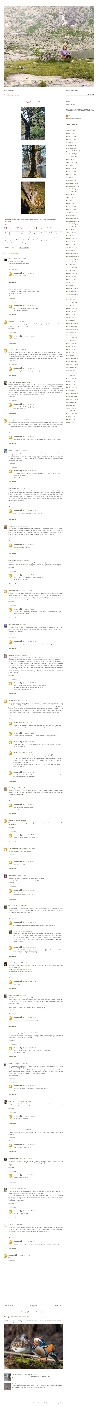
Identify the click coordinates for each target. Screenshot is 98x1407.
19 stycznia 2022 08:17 (20, 350)
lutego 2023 (69, 244)
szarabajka (11, 420)
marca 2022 (69, 276)
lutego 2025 (69, 174)
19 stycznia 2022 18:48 (20, 700)
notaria (10, 700)
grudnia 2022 (70, 250)
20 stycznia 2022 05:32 (29, 470)
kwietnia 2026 (70, 133)
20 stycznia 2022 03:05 (20, 963)
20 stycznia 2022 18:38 (25, 1158)
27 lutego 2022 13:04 (24, 1255)
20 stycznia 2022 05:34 (29, 544)
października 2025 (71, 151)
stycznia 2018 (70, 422)
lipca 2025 (69, 159)
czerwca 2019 (70, 373)
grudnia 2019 (70, 355)
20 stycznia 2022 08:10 (25, 752)
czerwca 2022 (70, 268)
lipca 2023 (69, 230)
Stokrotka (16, 273)
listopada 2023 (70, 218)
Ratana (10, 963)
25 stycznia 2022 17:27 (29, 1241)
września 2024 (70, 189)
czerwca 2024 (70, 197)
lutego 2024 (69, 209)
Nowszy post (9, 1305)
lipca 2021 (69, 300)
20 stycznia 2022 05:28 (29, 305)
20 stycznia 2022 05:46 (29, 890)
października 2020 (71, 326)
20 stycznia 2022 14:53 (26, 931)
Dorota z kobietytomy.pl (15, 1033)
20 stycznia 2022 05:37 (29, 641)
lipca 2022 (69, 265)
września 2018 (70, 399)
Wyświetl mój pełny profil (73, 118)
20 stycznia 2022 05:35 (29, 575)
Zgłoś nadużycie (72, 124)
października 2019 (71, 361)
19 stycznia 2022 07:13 (23, 289)
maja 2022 (69, 271)
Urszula (10, 1063)
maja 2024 (69, 200)
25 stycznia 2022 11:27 (20, 1189)
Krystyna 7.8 (12, 1101)
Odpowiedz (11, 266)
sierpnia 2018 (70, 402)
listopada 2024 (70, 183)
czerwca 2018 (70, 408)
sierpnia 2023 (70, 227)
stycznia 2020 (70, 352)
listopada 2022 (70, 253)
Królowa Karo (12, 1130)
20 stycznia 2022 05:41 (29, 733)
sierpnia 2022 (70, 262)
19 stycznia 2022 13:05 (25, 590)
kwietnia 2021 (70, 308)
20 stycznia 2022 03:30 (19, 995)
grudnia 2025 (70, 145)
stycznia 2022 (70, 282)
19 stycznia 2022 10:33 (21, 450)
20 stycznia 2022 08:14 (29, 772)
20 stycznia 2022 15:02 (29, 947)
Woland (10, 906)
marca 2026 (69, 136)
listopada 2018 (70, 393)
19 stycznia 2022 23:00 (28, 848)
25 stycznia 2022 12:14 (29, 1211)
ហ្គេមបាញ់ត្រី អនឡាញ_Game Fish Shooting (20, 971)
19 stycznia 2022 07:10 (19, 258)
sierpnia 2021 (70, 297)
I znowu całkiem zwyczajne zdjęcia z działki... (25, 1374)
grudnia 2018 (70, 390)
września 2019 (70, 364)
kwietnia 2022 (70, 273)
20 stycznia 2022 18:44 (29, 1175)
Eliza (10, 820)
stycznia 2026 (70, 142)
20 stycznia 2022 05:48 (29, 1017)
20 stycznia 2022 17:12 (31, 1033)
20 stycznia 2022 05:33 (29, 510)
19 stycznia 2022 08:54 (23, 420)
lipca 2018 (69, 405)
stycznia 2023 (70, 247)
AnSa (10, 995)
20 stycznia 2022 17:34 (29, 1085)
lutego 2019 (69, 384)
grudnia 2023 (70, 215)
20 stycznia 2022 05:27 (29, 273)
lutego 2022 (69, 279)
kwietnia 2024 (70, 203)
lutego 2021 (69, 314)
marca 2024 (69, 206)
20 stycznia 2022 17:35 (29, 1116)
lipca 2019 (69, 370)
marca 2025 (69, 171)
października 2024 (71, 186)
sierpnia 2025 (70, 157)
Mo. (9, 788)
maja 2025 (69, 165)
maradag (11, 655)
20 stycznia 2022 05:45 (29, 861)
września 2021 (70, 294)
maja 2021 (69, 306)
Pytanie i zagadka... (17, 1384)
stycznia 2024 (70, 212)
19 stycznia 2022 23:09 (19, 875)
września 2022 (70, 259)
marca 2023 (69, 241)
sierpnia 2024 (70, 192)
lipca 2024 (69, 195)
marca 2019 (69, 381)
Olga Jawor (12, 382)
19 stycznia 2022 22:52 (19, 820)
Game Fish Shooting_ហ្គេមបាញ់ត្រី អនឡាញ (20, 969)
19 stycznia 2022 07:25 (21, 321)
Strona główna (33, 1305)
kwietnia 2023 (70, 238)
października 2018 (71, 396)
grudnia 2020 (70, 320)
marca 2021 (69, 311)
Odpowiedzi (14, 269)
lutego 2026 (69, 139)
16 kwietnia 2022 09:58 (29, 336)
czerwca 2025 (70, 162)
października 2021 (71, 291)
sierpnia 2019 (70, 367)
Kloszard (11, 321)
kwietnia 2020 (70, 344)
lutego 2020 (69, 349)
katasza (10, 450)
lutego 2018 (69, 419)
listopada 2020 (70, 323)
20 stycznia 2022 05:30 (29, 436)
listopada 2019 (70, 358)
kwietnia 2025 (70, 168)
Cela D (10, 1189)
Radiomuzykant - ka (14, 848)
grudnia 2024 (70, 180)
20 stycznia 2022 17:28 (24, 1130)
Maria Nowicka (13, 1158)
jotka (10, 875)
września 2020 (70, 329)
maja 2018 (69, 411)
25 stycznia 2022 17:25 (17, 1225)
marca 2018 (69, 416)
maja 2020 (69, 341)
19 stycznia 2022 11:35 (21, 526)
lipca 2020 (69, 335)
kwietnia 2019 (70, 379)
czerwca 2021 (70, 303)
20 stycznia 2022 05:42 (29, 742)
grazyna (10, 526)
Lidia (10, 624)
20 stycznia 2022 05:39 (29, 683)
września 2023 (70, 224)
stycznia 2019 (70, 387)
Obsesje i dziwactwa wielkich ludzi (16, 1317)
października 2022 (71, 256)
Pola (9, 258)
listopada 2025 (70, 148)
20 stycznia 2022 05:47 (29, 922)
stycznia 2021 (70, 317)
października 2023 (71, 221)
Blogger (62, 1403)
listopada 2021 (70, 288)
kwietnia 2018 (70, 414)
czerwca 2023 (70, 233)
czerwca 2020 (70, 338)
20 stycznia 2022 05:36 (29, 609)
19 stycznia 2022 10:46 (23, 488)
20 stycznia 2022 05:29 (29, 368)
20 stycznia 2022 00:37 (21, 906)
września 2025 (70, 154)
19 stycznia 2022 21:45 (18, 788)
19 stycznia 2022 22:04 (25, 722)
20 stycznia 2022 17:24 (24, 1101)
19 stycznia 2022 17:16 (21, 655)
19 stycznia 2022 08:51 (23, 382)
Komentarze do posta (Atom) (36, 1312)
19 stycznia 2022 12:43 (23, 560)
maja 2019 (69, 376)
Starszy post (57, 1305)
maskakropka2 (13, 590)
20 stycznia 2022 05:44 (29, 835)
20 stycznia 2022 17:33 (29, 1048)
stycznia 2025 (70, 177)
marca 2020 (69, 346)
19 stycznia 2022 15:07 (19, 624)
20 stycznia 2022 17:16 (21, 1063)
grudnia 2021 (70, 285)
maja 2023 (69, 235)
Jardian (10, 350)
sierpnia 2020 (70, 332)
